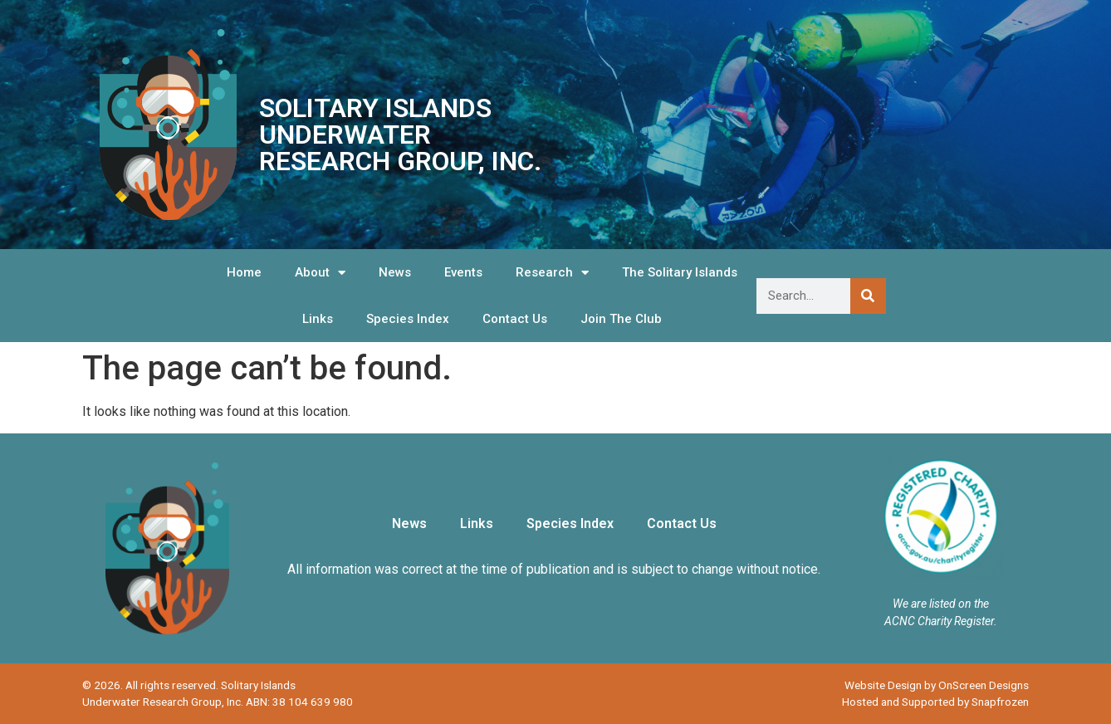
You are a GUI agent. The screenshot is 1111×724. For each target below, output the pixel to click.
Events (463, 272)
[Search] (868, 296)
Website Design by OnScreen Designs (936, 685)
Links (317, 318)
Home (244, 272)
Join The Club (621, 318)
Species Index (407, 318)
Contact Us (514, 318)
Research (552, 272)
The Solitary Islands (679, 272)
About (320, 272)
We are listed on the (941, 603)
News (395, 272)
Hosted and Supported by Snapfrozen (935, 701)
